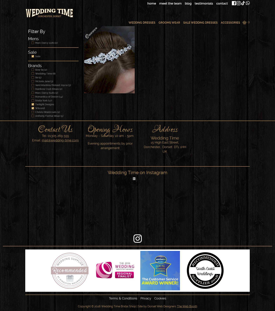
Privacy (145, 298)
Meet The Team (170, 3)
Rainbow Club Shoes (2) (47, 89)
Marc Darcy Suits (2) (45, 92)
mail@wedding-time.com (60, 140)
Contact (222, 3)
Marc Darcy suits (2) (45, 42)
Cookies (160, 298)
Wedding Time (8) (43, 73)
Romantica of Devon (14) (47, 96)
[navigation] (172, 3)
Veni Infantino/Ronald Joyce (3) (51, 85)
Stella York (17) (42, 100)
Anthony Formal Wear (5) (47, 116)
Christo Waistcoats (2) (46, 112)
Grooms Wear (169, 22)
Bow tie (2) (39, 69)
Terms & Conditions (123, 298)
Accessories (230, 22)
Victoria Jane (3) (42, 81)
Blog (188, 3)
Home (151, 3)
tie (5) (36, 77)
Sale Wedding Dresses (200, 22)
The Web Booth (187, 306)
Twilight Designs (43, 104)
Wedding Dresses (142, 22)
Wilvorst (38, 108)
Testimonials (204, 3)
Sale (36, 56)
